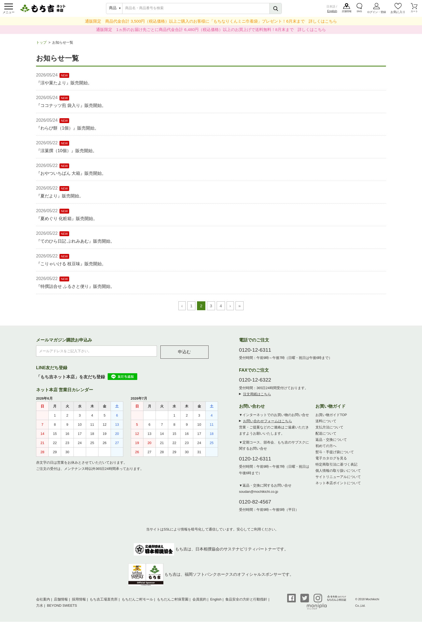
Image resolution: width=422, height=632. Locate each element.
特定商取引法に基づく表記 (336, 467)
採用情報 (79, 602)
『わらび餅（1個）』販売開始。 (67, 130)
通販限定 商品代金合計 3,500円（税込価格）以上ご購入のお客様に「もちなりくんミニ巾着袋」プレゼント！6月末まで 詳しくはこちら (211, 24)
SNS (360, 13)
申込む (184, 354)
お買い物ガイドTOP (331, 417)
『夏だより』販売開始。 (59, 198)
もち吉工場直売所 (104, 602)
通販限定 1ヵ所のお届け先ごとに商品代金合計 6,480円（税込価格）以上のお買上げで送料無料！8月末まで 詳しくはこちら (211, 32)
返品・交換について (331, 442)
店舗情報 (347, 13)
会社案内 (43, 602)
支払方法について (329, 430)
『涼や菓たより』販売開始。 (64, 85)
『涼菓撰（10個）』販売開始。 (66, 153)
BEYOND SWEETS (62, 608)
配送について (325, 436)
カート (414, 13)
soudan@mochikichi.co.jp (258, 494)
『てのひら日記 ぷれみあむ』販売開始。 (75, 244)
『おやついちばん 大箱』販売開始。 (71, 176)
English (332, 12)
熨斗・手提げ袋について (334, 455)
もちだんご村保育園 (172, 602)
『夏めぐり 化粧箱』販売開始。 (66, 221)
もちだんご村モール (137, 602)
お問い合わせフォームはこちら (267, 424)
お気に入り (398, 13)
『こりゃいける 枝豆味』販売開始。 (71, 266)
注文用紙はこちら (257, 397)
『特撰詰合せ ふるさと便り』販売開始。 (75, 289)
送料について (325, 424)
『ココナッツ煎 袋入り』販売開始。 (71, 108)
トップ (41, 45)
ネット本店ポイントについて (338, 486)
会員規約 (199, 602)
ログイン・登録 (376, 13)
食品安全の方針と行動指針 (246, 602)
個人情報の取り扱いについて (338, 473)
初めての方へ (325, 448)
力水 (39, 608)
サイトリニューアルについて (338, 479)
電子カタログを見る (331, 461)
